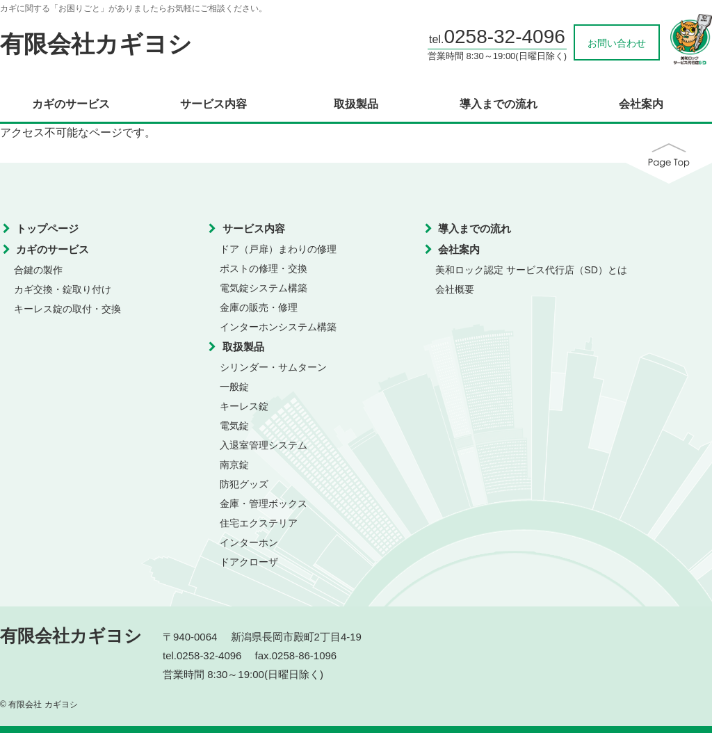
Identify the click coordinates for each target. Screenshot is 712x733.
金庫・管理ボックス (263, 503)
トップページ (47, 228)
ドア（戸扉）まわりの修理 (278, 249)
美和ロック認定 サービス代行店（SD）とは (530, 269)
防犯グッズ (244, 484)
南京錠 (234, 464)
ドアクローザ (249, 561)
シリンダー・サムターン (273, 367)
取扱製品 (356, 104)
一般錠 (234, 386)
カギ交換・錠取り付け (62, 289)
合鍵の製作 (38, 269)
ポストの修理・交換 (263, 268)
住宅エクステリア (259, 523)
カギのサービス (71, 104)
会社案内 (641, 104)
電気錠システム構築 (263, 287)
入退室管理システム (263, 445)
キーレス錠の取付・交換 (67, 308)
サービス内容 (213, 104)
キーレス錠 (244, 406)
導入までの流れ (498, 104)
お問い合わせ (617, 43)
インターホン (249, 542)
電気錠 (234, 425)
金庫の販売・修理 (259, 307)
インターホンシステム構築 (278, 326)
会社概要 (454, 289)
